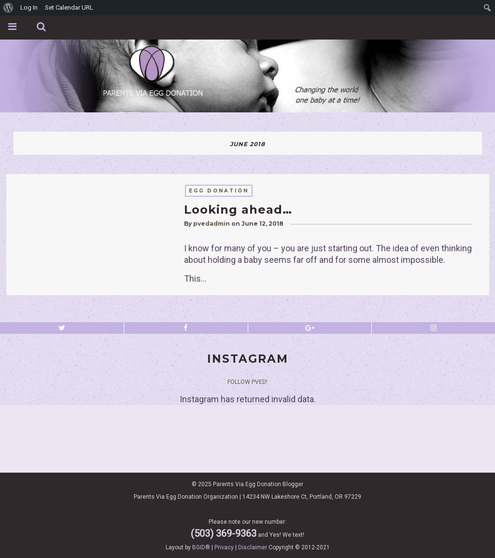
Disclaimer (252, 547)
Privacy (224, 547)
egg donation (219, 191)
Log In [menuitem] (29, 7)
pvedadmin (211, 223)
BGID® (201, 547)
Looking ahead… (238, 210)
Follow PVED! (247, 382)
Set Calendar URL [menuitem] (69, 7)
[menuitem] (8, 7)
